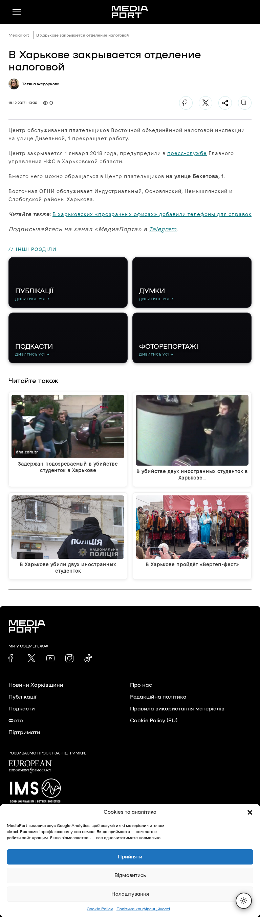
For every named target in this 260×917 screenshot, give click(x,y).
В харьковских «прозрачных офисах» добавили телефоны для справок (152, 214)
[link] (12, 658)
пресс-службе (187, 153)
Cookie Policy (100, 909)
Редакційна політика (158, 697)
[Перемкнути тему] (244, 901)
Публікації (22, 697)
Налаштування (130, 894)
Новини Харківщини (35, 685)
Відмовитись (130, 875)
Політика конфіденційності (143, 909)
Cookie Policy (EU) (153, 720)
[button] (249, 812)
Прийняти (130, 856)
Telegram (163, 229)
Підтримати (24, 732)
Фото (15, 720)
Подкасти (21, 708)
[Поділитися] (225, 103)
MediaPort (18, 35)
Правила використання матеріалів (177, 708)
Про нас (141, 685)
